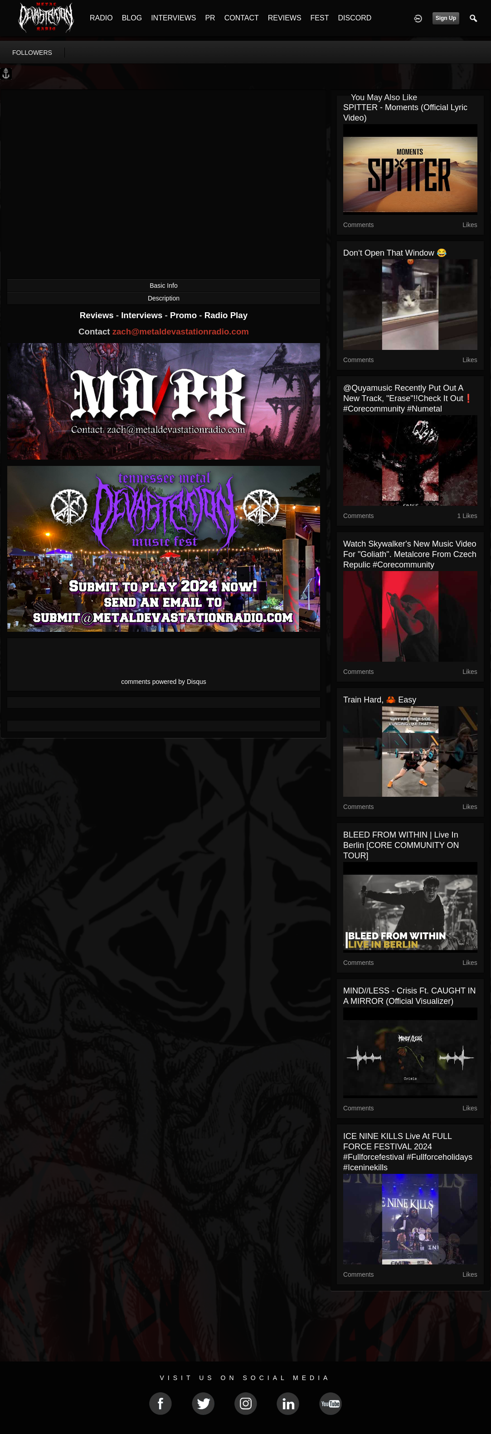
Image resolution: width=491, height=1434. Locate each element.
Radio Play (226, 315)
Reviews (98, 315)
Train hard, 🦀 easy (379, 699)
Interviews (143, 315)
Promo (184, 315)
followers (32, 52)
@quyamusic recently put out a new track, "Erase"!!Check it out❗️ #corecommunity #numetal (408, 398)
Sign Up (446, 18)
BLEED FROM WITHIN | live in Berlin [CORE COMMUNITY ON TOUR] (401, 845)
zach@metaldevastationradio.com (180, 331)
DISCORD (354, 18)
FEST (320, 18)
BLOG (132, 18)
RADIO (101, 18)
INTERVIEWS (173, 18)
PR (210, 18)
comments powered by (163, 681)
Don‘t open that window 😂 (395, 252)
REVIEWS (284, 18)
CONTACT (241, 18)
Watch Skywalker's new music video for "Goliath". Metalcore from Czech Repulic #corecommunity (409, 554)
